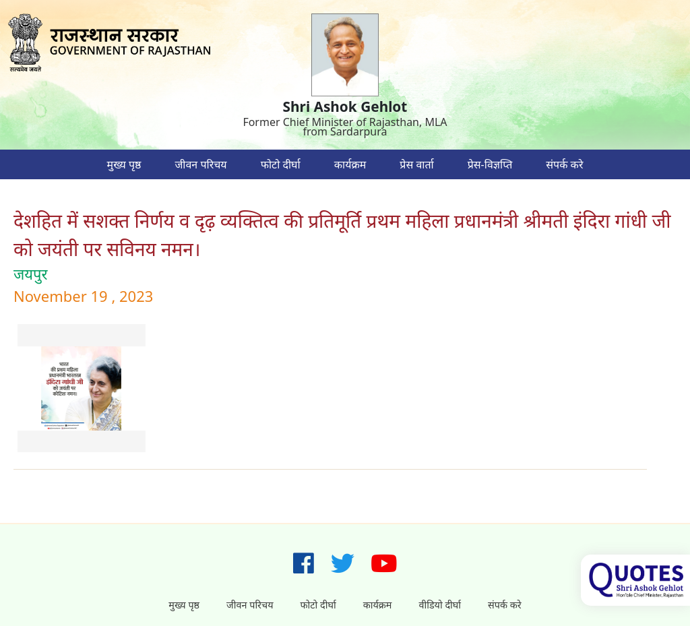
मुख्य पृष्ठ (124, 164)
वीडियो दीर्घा (439, 604)
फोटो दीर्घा (281, 164)
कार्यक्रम (350, 164)
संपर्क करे (564, 164)
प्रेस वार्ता (416, 164)
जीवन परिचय (200, 164)
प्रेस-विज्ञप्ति (490, 164)
